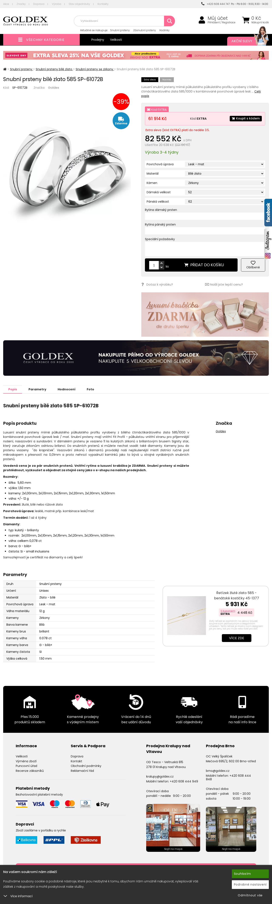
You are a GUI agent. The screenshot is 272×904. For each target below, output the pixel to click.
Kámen (152, 183)
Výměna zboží (26, 761)
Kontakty (103, 4)
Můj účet (218, 18)
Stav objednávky (79, 4)
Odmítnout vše (250, 895)
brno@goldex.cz (218, 770)
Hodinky (164, 30)
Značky (21, 4)
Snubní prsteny (120, 30)
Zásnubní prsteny (144, 30)
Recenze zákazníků (30, 770)
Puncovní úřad (26, 766)
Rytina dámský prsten (161, 210)
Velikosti (116, 40)
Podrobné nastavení (250, 884)
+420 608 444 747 (215, 4)
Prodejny (97, 40)
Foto (93, 389)
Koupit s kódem (245, 118)
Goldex (53, 87)
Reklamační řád (82, 770)
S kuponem (228, 610)
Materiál (153, 173)
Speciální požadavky (160, 239)
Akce (6, 4)
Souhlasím (242, 874)
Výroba (56, 4)
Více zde (236, 637)
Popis (13, 389)
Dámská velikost (159, 192)
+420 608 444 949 (184, 781)
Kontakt (76, 761)
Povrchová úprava (160, 164)
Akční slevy (245, 41)
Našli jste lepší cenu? (224, 284)
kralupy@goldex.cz (160, 776)
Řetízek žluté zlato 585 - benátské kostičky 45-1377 (236, 595)
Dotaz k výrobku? (157, 284)
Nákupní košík (260, 22)
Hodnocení (68, 389)
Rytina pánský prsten (160, 224)
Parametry (38, 389)
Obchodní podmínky (86, 766)
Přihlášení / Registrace (221, 22)
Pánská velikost (158, 201)
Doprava (38, 4)
